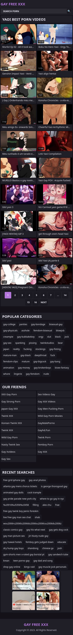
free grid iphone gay (14, 480)
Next (44, 302)
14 (65, 295)
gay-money (24, 367)
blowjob (60, 330)
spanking (20, 342)
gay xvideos (8, 451)
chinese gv (48, 548)
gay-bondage (38, 324)
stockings (40, 349)
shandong (33, 548)
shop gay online (11, 566)
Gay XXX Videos (46, 401)
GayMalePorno (46, 423)
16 (35, 302)
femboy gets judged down (39, 542)
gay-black (25, 355)
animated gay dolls (13, 492)
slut (49, 336)
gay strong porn (10, 401)
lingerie (18, 373)
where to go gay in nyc (52, 498)
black (58, 336)
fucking (28, 349)
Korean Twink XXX (11, 423)
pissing (33, 342)
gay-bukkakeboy (26, 336)
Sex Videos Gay (46, 394)
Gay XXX (42, 451)
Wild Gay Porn (9, 437)
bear (60, 342)
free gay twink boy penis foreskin (20, 511)
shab (37, 517)
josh (59, 548)
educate (61, 542)
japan (6, 349)
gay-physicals (10, 330)
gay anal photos (37, 480)
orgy (41, 336)
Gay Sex (5, 458)
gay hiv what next (35, 529)
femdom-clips (10, 361)
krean (6, 560)
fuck (52, 355)
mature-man (10, 355)
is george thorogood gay (54, 486)
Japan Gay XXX (9, 408)
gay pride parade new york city (19, 498)
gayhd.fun (44, 430)
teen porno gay (21, 560)
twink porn (44, 437)
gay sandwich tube (58, 554)
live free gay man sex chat (17, 517)
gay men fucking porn (51, 408)
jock (67, 336)
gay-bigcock (39, 361)
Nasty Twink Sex (10, 444)
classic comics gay (12, 529)
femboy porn (45, 444)
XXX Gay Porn (9, 394)
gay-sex (7, 342)
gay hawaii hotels (12, 542)
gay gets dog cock (58, 529)
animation (8, 367)
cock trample (34, 492)
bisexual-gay (55, 324)
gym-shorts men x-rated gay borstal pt (23, 554)
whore (6, 373)
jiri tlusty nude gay (38, 535)
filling (36, 504)
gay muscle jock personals (52, 566)
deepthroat (41, 355)
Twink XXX (7, 415)
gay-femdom (33, 373)
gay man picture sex (14, 535)
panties (23, 324)
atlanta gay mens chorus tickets (20, 486)
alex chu (47, 504)
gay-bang (55, 361)
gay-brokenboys (42, 367)
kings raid (29, 566)
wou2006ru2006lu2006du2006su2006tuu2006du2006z (32, 523)
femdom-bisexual (42, 330)
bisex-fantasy (62, 367)
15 (28, 302)
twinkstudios (47, 342)
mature (26, 361)
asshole (25, 330)
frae (57, 504)
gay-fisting (55, 349)
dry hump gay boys (13, 548)
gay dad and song (43, 560)
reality (16, 349)
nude (46, 373)
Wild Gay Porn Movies (50, 415)
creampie (8, 336)
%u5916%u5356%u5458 (16, 504)
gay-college (9, 324)
